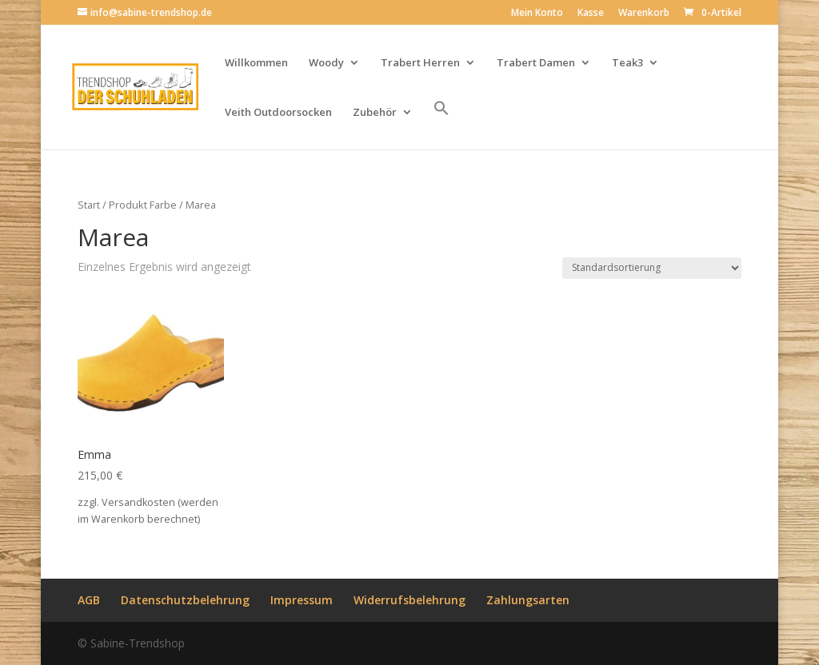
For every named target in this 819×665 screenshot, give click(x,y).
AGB (89, 599)
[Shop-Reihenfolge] (651, 268)
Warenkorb (643, 13)
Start (89, 204)
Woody (326, 63)
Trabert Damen (536, 63)
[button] (441, 124)
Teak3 (627, 63)
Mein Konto (537, 13)
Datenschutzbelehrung (185, 599)
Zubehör (375, 112)
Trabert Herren (420, 63)
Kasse (590, 13)
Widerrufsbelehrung (409, 599)
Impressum (301, 599)
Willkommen (256, 63)
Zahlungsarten (527, 599)
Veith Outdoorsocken (278, 112)
